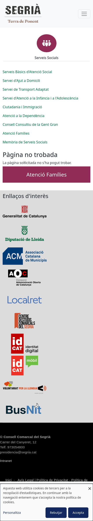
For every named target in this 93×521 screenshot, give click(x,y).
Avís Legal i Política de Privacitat (43, 480)
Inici (8, 480)
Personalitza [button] (12, 512)
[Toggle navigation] (84, 13)
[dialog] (46, 502)
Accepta (78, 512)
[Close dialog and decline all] (89, 486)
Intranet (6, 461)
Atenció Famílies (46, 174)
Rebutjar (56, 512)
